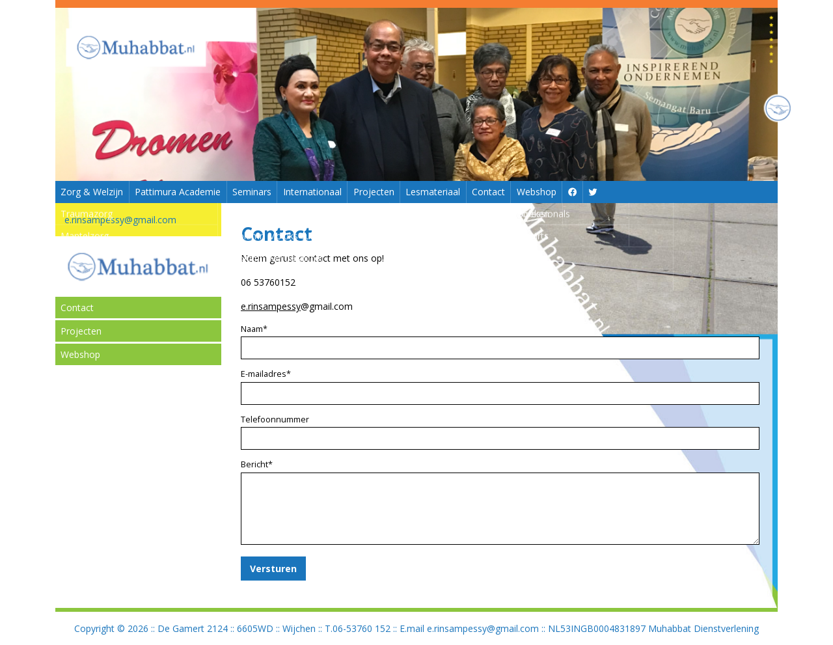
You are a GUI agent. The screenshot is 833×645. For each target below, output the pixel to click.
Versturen (273, 568)
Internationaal (312, 191)
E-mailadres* (266, 373)
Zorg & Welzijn (92, 191)
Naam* (254, 329)
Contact (488, 191)
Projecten (373, 191)
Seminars (251, 191)
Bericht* (257, 464)
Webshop (536, 191)
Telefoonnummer (275, 419)
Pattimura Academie (178, 191)
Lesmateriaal (432, 191)
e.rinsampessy (271, 306)
